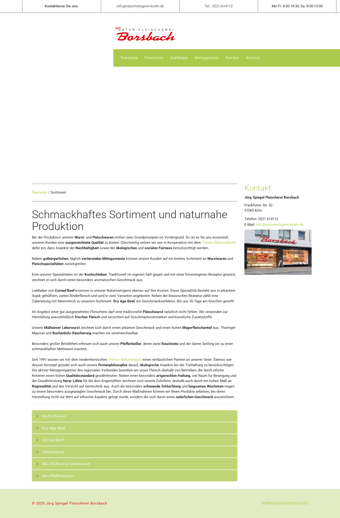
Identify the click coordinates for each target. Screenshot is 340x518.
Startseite (39, 192)
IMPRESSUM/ (272, 503)
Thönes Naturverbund (218, 242)
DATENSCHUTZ (295, 503)
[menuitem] (129, 58)
